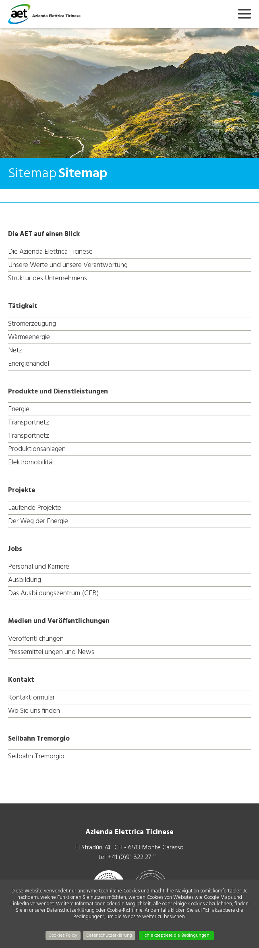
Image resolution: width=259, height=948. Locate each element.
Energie (18, 409)
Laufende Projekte (34, 507)
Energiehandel (28, 363)
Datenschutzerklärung (109, 935)
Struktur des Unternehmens (47, 278)
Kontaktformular (31, 697)
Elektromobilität (31, 462)
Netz (15, 350)
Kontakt (21, 680)
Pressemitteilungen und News (51, 652)
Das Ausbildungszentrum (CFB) (53, 593)
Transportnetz (28, 422)
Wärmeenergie (29, 337)
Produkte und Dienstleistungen (58, 391)
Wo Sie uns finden (34, 710)
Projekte (21, 490)
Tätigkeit (22, 306)
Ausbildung (24, 580)
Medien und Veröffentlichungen (59, 621)
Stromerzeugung (32, 323)
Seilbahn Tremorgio (39, 738)
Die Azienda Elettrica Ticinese (50, 251)
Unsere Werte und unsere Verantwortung (68, 265)
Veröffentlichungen (36, 638)
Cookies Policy (63, 935)
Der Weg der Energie (38, 521)
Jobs (15, 549)
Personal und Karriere (38, 566)
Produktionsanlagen (37, 449)
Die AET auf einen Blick (44, 234)
